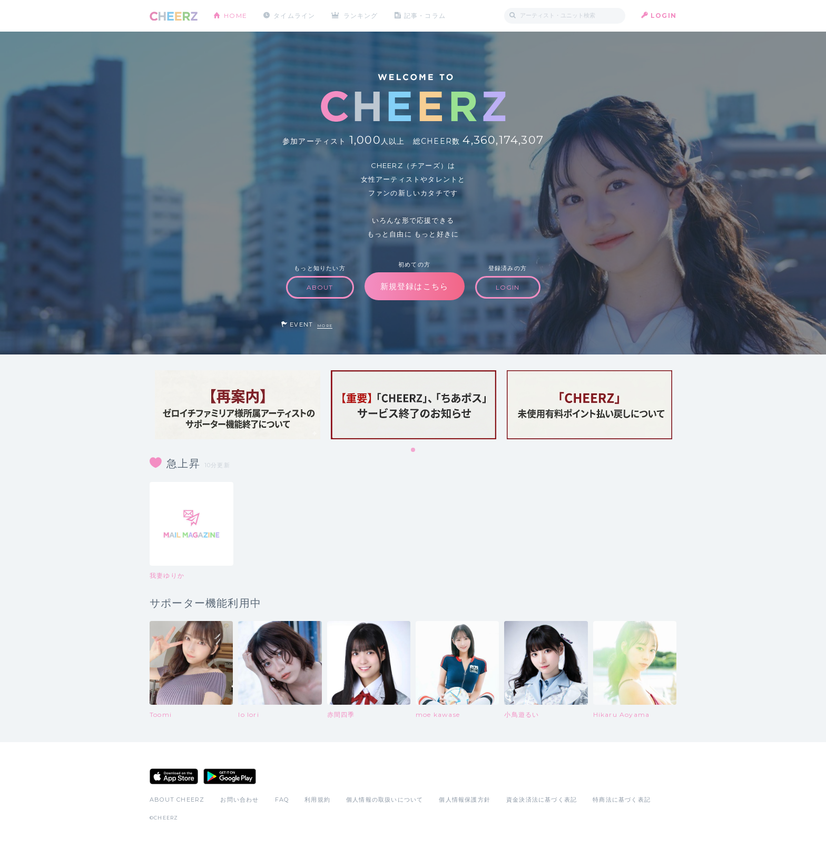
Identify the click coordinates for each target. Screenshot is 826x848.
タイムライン (294, 15)
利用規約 (317, 799)
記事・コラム (425, 15)
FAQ (282, 799)
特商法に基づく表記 (622, 799)
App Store (174, 776)
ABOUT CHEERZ (177, 799)
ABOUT (320, 287)
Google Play (229, 776)
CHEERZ (174, 16)
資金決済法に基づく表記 (541, 799)
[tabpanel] (237, 404)
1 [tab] (413, 450)
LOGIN (663, 15)
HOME (235, 15)
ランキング (360, 15)
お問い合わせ (239, 799)
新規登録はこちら (414, 286)
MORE (324, 325)
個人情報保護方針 (464, 799)
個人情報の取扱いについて (384, 799)
